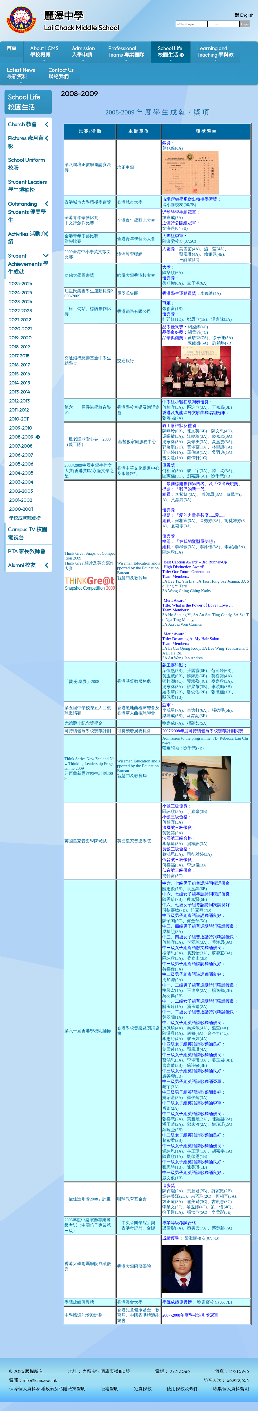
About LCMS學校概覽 (44, 54)
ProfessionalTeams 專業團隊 (126, 54)
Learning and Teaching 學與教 (215, 54)
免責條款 (143, 1389)
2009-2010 (20, 428)
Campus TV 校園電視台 (27, 533)
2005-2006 (21, 464)
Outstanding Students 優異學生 (27, 212)
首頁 (11, 48)
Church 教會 (22, 124)
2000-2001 (21, 509)
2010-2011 (19, 419)
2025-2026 (20, 283)
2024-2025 (20, 292)
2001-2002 (20, 500)
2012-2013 (19, 401)
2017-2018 (19, 356)
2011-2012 (19, 410)
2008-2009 (21, 437)
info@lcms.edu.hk (40, 1380)
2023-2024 (20, 301)
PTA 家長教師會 (26, 551)
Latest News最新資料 (21, 76)
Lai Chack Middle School (81, 27)
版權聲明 (110, 1389)
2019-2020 (20, 337)
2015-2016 (19, 374)
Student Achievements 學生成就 (28, 263)
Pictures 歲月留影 (26, 142)
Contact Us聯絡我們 (61, 73)
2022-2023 (20, 310)
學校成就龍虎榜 (25, 518)
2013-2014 (19, 392)
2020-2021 (20, 328)
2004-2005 (21, 473)
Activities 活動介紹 (27, 238)
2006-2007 (21, 455)
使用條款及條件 (182, 1389)
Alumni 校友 (21, 565)
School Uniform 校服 (26, 163)
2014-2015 (19, 383)
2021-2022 (20, 319)
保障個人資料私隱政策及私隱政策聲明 (47, 1389)
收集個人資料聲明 (231, 1389)
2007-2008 (20, 446)
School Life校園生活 (170, 54)
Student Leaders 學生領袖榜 (27, 185)
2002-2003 (21, 491)
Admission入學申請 (83, 54)
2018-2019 (19, 347)
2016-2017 (19, 365)
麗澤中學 (63, 16)
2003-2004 (21, 482)
